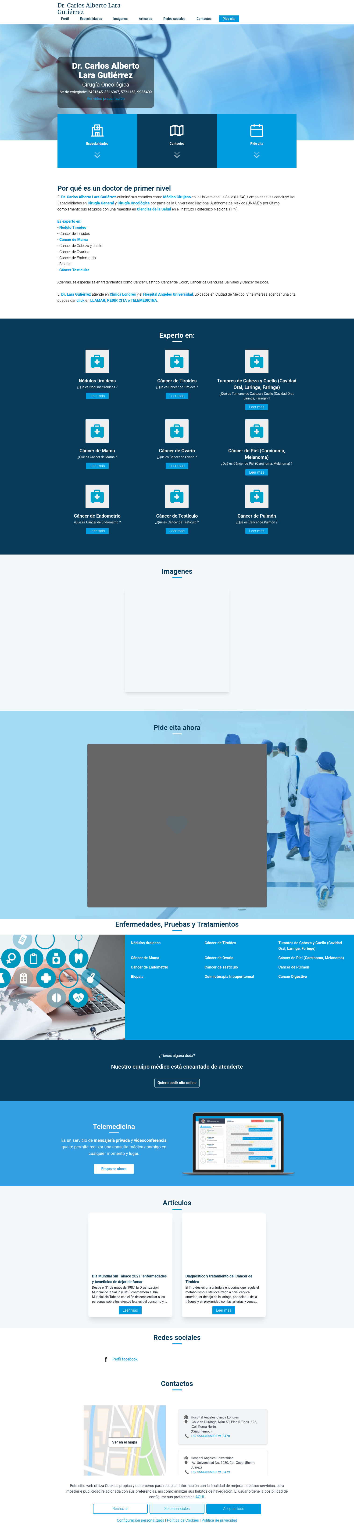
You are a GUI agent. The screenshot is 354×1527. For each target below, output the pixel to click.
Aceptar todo (233, 1508)
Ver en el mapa (124, 1442)
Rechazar (120, 1508)
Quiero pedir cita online (177, 1083)
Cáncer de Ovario (219, 958)
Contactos (204, 19)
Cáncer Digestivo (292, 976)
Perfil (65, 19)
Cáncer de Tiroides (220, 943)
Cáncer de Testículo (221, 967)
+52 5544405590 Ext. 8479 (210, 1472)
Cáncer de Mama (145, 958)
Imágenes (120, 19)
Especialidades (91, 19)
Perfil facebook (125, 1359)
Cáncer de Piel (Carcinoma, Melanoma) (311, 958)
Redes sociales (174, 19)
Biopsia (137, 976)
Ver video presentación (106, 98)
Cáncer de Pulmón (293, 967)
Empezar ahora (114, 1169)
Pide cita (229, 19)
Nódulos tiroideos (146, 943)
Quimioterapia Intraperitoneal (229, 976)
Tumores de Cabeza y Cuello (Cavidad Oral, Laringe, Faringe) (310, 946)
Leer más (97, 396)
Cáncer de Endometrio (149, 967)
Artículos (145, 19)
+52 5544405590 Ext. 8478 (210, 1436)
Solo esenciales (177, 1508)
